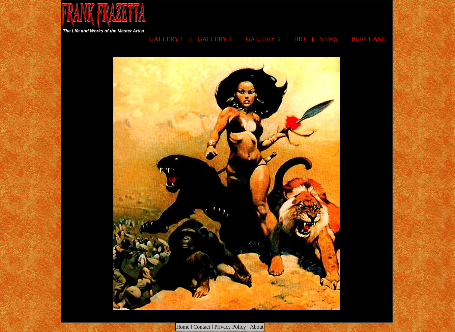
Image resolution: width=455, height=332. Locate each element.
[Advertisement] (270, 15)
